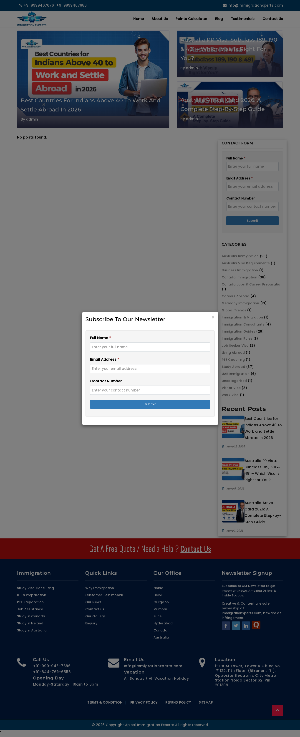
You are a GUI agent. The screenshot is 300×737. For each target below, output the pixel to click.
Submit (150, 404)
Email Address (104, 359)
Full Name (100, 338)
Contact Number (106, 381)
